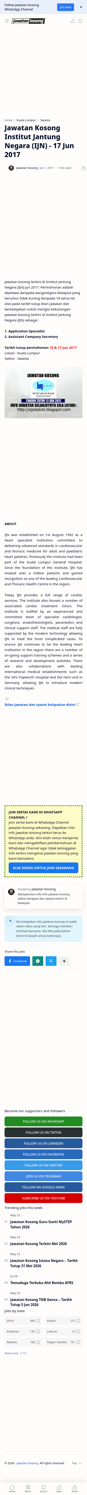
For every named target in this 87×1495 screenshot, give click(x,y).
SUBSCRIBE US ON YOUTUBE (43, 1198)
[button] (72, 21)
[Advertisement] (42, 73)
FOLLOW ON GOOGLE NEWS (43, 1187)
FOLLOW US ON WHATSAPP (43, 1121)
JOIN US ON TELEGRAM (43, 1176)
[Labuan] (63, 1331)
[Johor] (23, 1320)
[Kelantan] (23, 1331)
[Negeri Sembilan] (63, 1342)
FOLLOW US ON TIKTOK (43, 1132)
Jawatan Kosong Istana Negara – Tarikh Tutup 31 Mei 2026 (44, 1263)
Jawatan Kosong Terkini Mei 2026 (38, 1243)
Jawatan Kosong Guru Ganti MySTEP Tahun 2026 (41, 1224)
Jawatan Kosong (27, 1463)
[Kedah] (63, 1320)
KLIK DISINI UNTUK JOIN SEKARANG (43, 867)
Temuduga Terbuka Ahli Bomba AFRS (41, 1282)
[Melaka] (23, 1342)
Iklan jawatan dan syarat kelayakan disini (40, 704)
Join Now (65, 7)
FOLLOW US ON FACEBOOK (43, 1154)
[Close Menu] (81, 7)
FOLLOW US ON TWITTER (44, 1165)
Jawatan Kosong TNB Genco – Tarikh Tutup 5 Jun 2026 (41, 1302)
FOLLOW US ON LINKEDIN (43, 1143)
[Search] (80, 21)
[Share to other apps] (64, 961)
